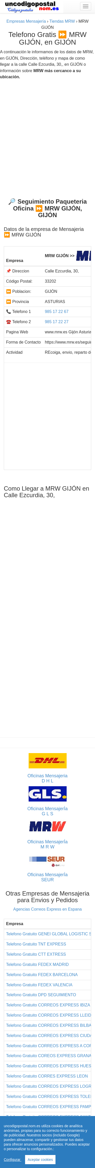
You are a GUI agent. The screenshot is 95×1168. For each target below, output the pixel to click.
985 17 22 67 (56, 311)
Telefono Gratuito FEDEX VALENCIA (39, 985)
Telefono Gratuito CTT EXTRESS (36, 954)
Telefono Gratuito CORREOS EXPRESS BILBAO (50, 1025)
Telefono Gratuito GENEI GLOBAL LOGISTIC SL (50, 934)
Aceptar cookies (40, 1160)
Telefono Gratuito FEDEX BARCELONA (42, 975)
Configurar (12, 1160)
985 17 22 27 (56, 322)
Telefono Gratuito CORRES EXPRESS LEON (47, 1076)
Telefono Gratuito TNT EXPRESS (36, 944)
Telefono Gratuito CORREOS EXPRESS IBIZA (48, 1005)
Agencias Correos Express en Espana (47, 909)
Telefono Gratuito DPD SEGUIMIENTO (41, 995)
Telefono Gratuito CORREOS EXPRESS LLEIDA (50, 1015)
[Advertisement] (47, 137)
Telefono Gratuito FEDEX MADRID (37, 964)
